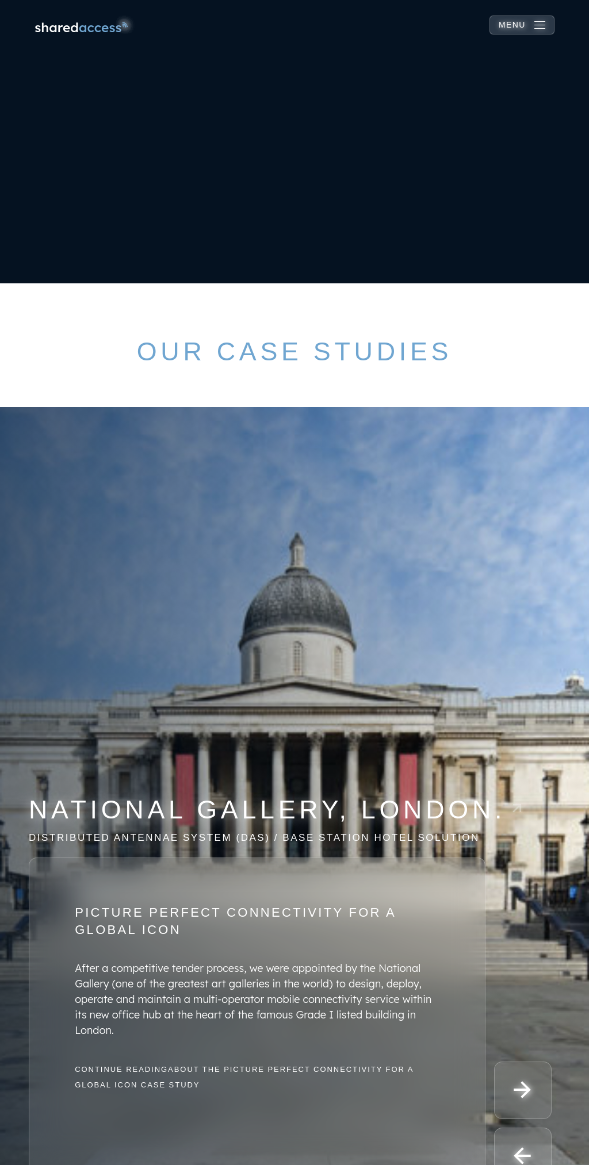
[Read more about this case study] (294, 818)
